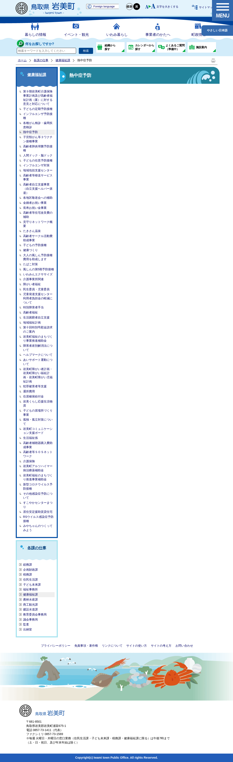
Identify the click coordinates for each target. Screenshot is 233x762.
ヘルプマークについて (38, 354)
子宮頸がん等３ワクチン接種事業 (38, 139)
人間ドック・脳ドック (38, 155)
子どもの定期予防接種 (38, 109)
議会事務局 (30, 619)
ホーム (22, 60)
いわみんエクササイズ (38, 274)
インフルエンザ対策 (36, 165)
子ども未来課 (32, 584)
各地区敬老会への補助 (38, 197)
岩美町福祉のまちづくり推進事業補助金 (38, 477)
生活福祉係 (30, 438)
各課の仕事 (41, 60)
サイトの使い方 (136, 645)
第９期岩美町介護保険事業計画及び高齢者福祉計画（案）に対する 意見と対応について (38, 97)
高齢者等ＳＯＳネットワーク (38, 454)
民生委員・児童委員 (36, 289)
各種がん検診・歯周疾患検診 (38, 125)
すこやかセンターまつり (38, 505)
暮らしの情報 (35, 35)
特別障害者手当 (33, 307)
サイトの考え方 (161, 645)
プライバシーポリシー (55, 645)
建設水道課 (30, 609)
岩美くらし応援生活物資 (38, 403)
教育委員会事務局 (35, 614)
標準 (129, 6)
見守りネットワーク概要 (38, 224)
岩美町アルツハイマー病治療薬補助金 (38, 468)
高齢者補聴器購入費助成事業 (38, 445)
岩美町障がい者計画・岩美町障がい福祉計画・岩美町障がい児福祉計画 (38, 375)
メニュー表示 (222, 10)
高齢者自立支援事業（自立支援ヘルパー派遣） (38, 188)
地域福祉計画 (32, 322)
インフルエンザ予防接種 (38, 116)
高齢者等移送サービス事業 (38, 177)
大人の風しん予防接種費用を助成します (38, 257)
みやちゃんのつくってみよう (38, 528)
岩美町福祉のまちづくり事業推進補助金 (38, 338)
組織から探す (110, 47)
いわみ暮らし (117, 35)
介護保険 (29, 461)
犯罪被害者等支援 (35, 386)
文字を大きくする (167, 6)
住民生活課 (30, 579)
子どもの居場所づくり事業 (38, 412)
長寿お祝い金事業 (35, 207)
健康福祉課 (62, 60)
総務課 (27, 564)
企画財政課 (30, 569)
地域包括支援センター (38, 170)
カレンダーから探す (144, 47)
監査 (26, 624)
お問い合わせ (184, 645)
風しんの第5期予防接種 (38, 269)
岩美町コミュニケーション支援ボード (38, 431)
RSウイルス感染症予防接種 (38, 519)
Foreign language (104, 6)
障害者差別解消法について (38, 348)
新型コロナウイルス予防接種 (38, 486)
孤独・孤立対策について (38, 421)
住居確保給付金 (33, 396)
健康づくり (30, 250)
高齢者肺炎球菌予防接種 (38, 148)
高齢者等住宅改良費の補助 (38, 214)
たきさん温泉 (32, 231)
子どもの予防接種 (35, 245)
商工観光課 (30, 604)
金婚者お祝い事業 (35, 202)
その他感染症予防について (38, 496)
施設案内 (201, 47)
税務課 (27, 574)
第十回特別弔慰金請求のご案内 (38, 329)
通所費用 (29, 391)
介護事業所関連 (33, 279)
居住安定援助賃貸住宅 (38, 511)
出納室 (27, 629)
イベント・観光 (76, 35)
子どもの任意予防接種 (38, 160)
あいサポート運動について (38, 362)
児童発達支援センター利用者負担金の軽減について (38, 298)
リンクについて (112, 645)
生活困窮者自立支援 (36, 317)
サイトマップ (207, 7)
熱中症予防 (30, 132)
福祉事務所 (30, 589)
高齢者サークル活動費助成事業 (38, 238)
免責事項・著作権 (86, 645)
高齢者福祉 (30, 312)
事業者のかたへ (157, 35)
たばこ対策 (30, 264)
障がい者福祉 (32, 284)
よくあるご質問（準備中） (175, 47)
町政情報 (198, 35)
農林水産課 (30, 599)
